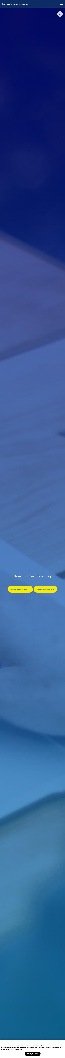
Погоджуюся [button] (32, 1054)
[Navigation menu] (61, 4)
